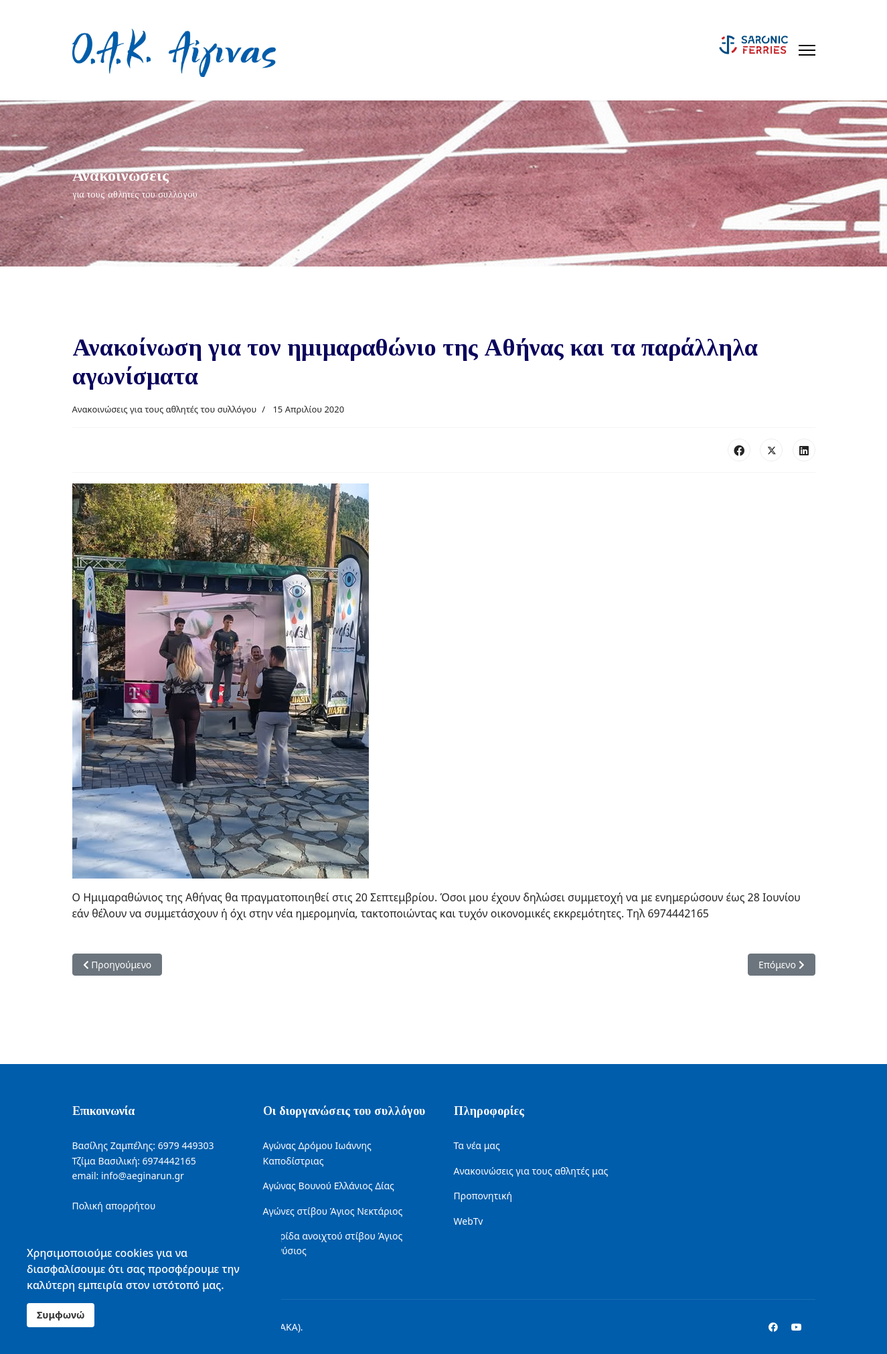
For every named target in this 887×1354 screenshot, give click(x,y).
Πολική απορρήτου (114, 1205)
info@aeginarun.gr (142, 1175)
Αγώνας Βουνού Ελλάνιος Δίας (328, 1185)
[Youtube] (796, 1327)
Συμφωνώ (60, 1314)
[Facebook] (773, 1327)
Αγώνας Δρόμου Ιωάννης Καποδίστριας (317, 1153)
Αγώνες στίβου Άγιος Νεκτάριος (333, 1211)
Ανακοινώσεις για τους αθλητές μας (531, 1170)
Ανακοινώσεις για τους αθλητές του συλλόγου (164, 409)
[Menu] (807, 50)
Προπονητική (483, 1195)
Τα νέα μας (477, 1145)
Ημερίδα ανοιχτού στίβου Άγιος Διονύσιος (333, 1243)
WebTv (468, 1221)
